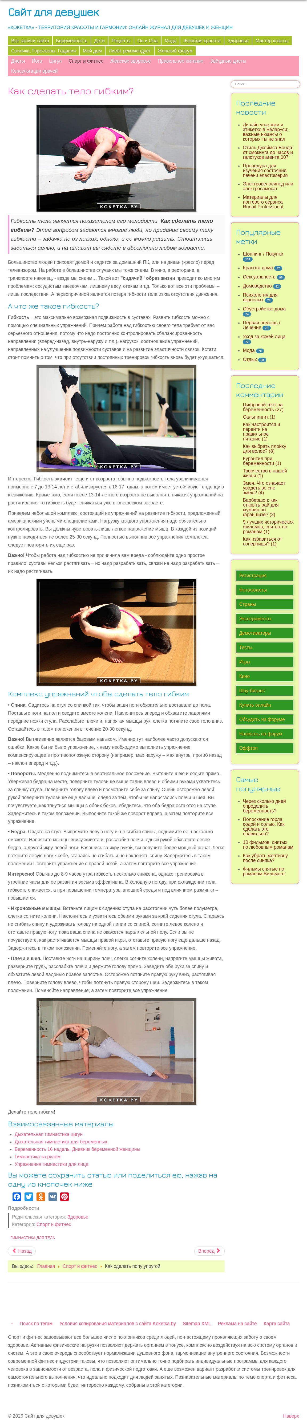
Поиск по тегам (36, 1323)
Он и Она (148, 40)
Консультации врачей (34, 71)
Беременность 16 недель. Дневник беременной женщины (77, 1149)
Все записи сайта (30, 40)
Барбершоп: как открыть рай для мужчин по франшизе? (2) (260, 507)
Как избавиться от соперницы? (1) (262, 541)
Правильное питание (180, 61)
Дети (99, 40)
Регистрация (252, 575)
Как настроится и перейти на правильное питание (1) (261, 432)
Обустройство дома (264, 309)
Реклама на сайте (237, 1323)
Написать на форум (260, 734)
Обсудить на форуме (262, 719)
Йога (37, 61)
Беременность (71, 40)
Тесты (245, 647)
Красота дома (258, 267)
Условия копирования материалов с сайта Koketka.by (117, 1323)
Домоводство (257, 286)
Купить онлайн (255, 705)
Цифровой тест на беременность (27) (263, 407)
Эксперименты (255, 618)
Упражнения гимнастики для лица (51, 1164)
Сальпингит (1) (259, 417)
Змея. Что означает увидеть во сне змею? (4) (264, 487)
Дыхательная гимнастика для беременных (61, 1141)
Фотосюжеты (253, 590)
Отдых (250, 359)
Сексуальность (259, 277)
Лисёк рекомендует (130, 51)
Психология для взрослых (260, 297)
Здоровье (238, 40)
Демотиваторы (255, 633)
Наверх (291, 1416)
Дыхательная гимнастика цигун (49, 1134)
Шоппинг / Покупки (263, 254)
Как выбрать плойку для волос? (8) (264, 449)
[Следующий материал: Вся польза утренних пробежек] (209, 1251)
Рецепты (121, 40)
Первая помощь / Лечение (261, 325)
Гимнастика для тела (32, 1238)
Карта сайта (277, 1323)
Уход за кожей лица (264, 336)
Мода (170, 40)
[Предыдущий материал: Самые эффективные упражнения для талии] (22, 1251)
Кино (244, 676)
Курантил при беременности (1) (262, 461)
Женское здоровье (130, 61)
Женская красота (202, 40)
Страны (247, 604)
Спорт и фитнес (86, 61)
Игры (244, 662)
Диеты (18, 61)
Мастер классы (272, 40)
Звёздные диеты (228, 61)
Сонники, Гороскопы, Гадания (43, 51)
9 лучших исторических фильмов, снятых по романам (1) (268, 526)
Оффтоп (248, 748)
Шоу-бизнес (252, 690)
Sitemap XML (197, 1323)
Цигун (55, 61)
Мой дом (92, 51)
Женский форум (175, 51)
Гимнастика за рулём (37, 1156)
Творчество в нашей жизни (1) (265, 473)
